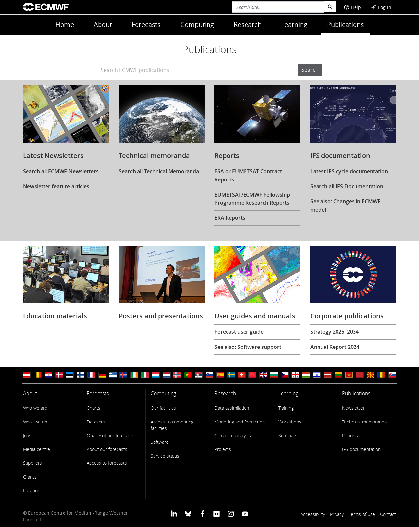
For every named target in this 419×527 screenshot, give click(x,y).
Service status (165, 456)
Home (64, 24)
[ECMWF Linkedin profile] (174, 513)
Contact (388, 514)
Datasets (96, 422)
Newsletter (353, 408)
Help (352, 7)
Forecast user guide (239, 331)
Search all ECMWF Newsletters (61, 171)
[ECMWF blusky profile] (188, 513)
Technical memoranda (364, 422)
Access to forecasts (107, 463)
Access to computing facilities (172, 425)
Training (286, 408)
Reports (350, 435)
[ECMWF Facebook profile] (202, 513)
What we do (35, 422)
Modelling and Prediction (239, 422)
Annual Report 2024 (334, 346)
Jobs (27, 435)
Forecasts (146, 24)
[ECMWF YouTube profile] (245, 513)
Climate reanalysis (232, 435)
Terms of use (362, 514)
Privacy (337, 514)
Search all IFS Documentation (346, 186)
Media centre (36, 449)
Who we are (35, 408)
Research (248, 24)
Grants (30, 477)
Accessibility (313, 514)
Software (160, 442)
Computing (197, 24)
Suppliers (32, 463)
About (103, 24)
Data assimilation (231, 408)
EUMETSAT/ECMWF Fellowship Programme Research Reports (252, 198)
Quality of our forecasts (111, 435)
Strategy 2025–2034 (334, 331)
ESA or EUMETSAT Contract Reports (248, 175)
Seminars (287, 435)
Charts (93, 408)
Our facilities (163, 408)
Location (31, 490)
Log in (381, 7)
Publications (345, 24)
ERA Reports (229, 217)
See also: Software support (247, 346)
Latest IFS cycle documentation (349, 171)
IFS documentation (361, 449)
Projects (222, 449)
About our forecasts (107, 449)
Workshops (289, 422)
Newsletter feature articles (56, 186)
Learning (294, 24)
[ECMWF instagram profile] (231, 513)
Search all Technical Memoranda (159, 171)
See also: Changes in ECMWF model (345, 205)
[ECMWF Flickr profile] (217, 513)
